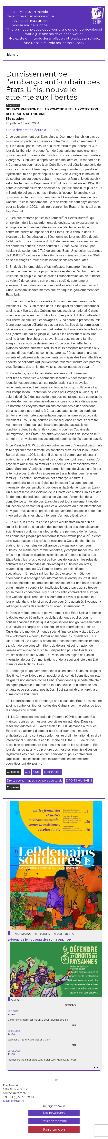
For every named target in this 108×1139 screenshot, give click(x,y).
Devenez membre (54, 1121)
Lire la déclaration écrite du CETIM (33, 130)
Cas (27, 772)
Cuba (36, 772)
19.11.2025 (13, 1011)
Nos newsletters (54, 1112)
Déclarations (52, 772)
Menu (11, 54)
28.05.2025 (14, 1050)
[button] (97, 1067)
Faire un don (54, 1129)
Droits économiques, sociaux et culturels (34, 780)
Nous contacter (13, 1101)
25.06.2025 (14, 1030)
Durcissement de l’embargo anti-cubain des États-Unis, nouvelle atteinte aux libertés (53, 85)
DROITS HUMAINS (79, 780)
